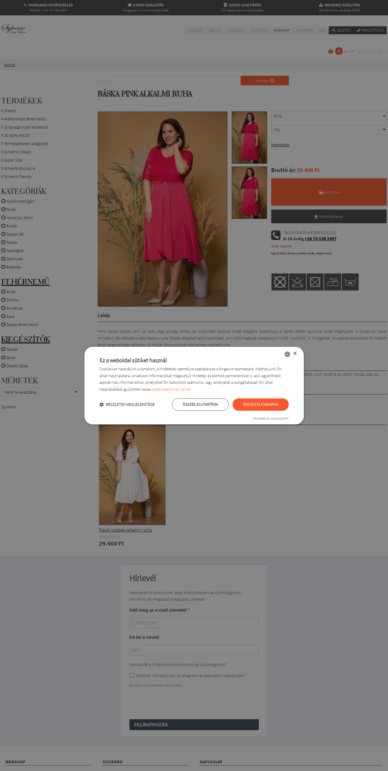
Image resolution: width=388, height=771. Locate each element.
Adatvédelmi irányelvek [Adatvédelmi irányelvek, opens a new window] (171, 389)
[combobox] (287, 354)
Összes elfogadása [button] (260, 404)
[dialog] (194, 385)
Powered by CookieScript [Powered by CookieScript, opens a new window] (271, 418)
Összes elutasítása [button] (200, 404)
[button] (127, 404)
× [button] (295, 354)
